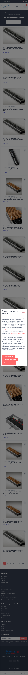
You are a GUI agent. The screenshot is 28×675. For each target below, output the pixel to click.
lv (23, 312)
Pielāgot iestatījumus (10, 359)
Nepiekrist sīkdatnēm (9, 363)
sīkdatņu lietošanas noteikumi (9, 329)
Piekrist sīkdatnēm (8, 356)
